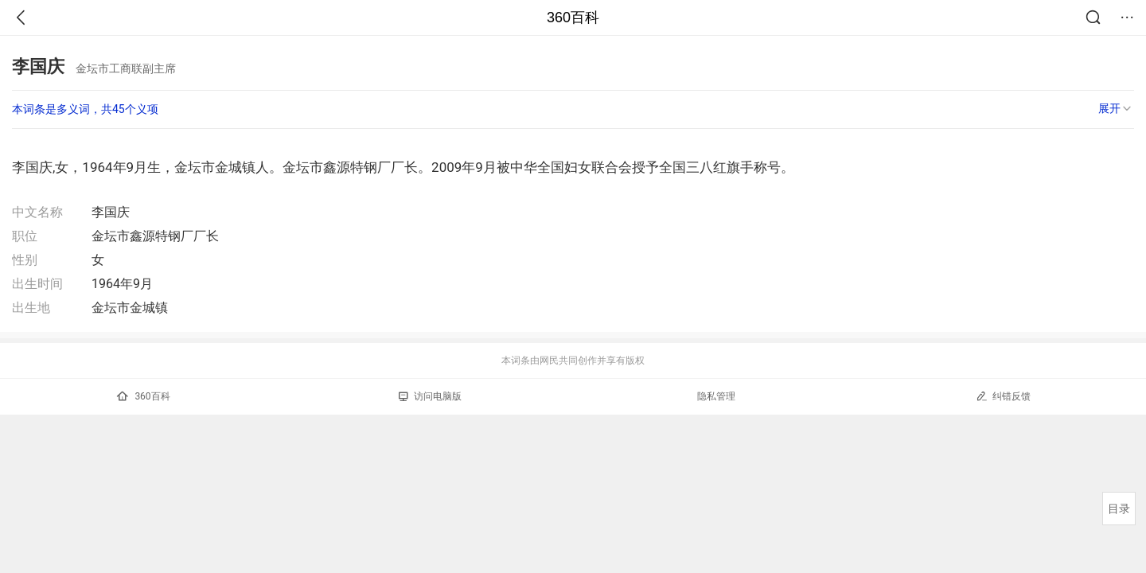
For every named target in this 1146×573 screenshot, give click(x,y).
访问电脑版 (430, 396)
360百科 (573, 17)
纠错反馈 (1003, 396)
